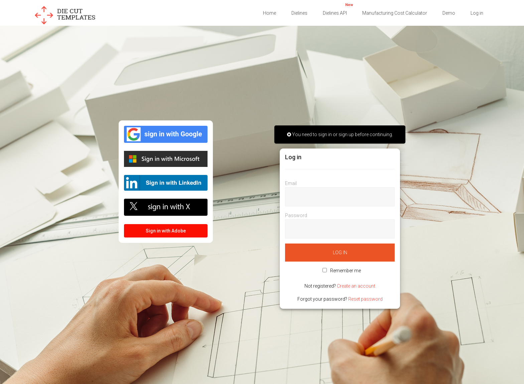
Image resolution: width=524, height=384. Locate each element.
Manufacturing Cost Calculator (394, 13)
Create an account (356, 286)
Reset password (365, 299)
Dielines (299, 13)
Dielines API (338, 9)
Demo (448, 13)
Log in (477, 13)
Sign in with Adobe (166, 230)
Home (269, 13)
